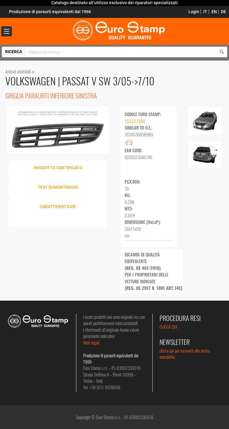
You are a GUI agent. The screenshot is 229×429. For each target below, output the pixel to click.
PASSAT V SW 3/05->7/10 (108, 80)
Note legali (91, 342)
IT (205, 11)
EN (214, 11)
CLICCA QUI (168, 326)
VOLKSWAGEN (31, 80)
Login (193, 11)
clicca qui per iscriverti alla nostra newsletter (185, 353)
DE (223, 11)
